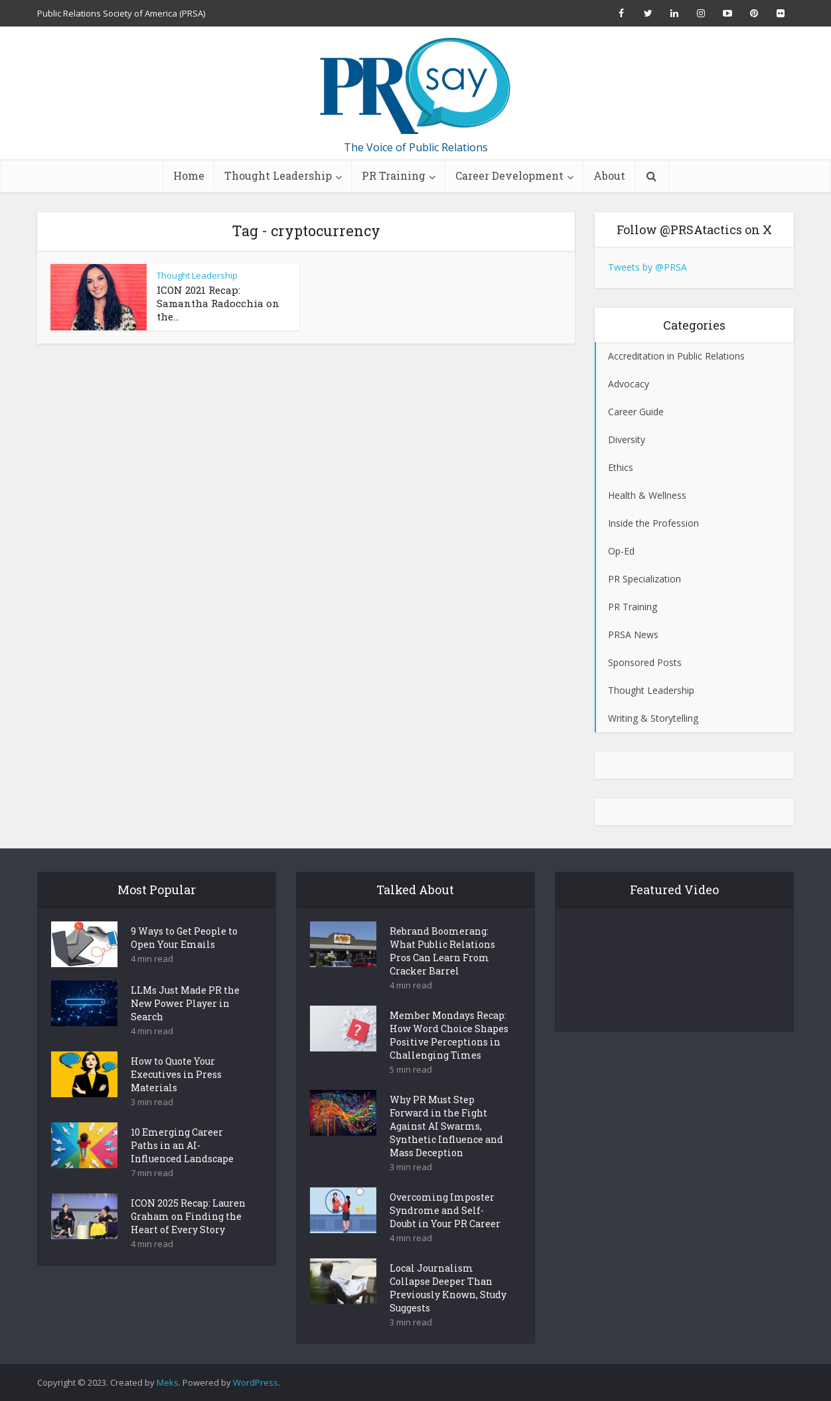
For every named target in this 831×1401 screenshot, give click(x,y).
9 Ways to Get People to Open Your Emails (184, 961)
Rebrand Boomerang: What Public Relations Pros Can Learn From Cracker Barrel (442, 974)
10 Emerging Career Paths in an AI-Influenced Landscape (182, 1168)
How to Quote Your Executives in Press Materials (176, 1097)
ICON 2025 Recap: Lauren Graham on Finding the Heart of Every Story (188, 1239)
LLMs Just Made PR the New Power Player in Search (185, 1026)
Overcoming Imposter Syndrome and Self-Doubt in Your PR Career (445, 1233)
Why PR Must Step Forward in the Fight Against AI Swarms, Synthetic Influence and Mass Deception (446, 1149)
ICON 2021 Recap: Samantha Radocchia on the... (218, 303)
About (609, 175)
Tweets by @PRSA (647, 267)
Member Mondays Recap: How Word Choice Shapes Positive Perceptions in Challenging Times (449, 1058)
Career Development (509, 175)
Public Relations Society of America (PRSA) (121, 13)
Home (188, 175)
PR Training (393, 175)
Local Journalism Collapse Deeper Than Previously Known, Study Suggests (448, 1311)
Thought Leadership (278, 175)
